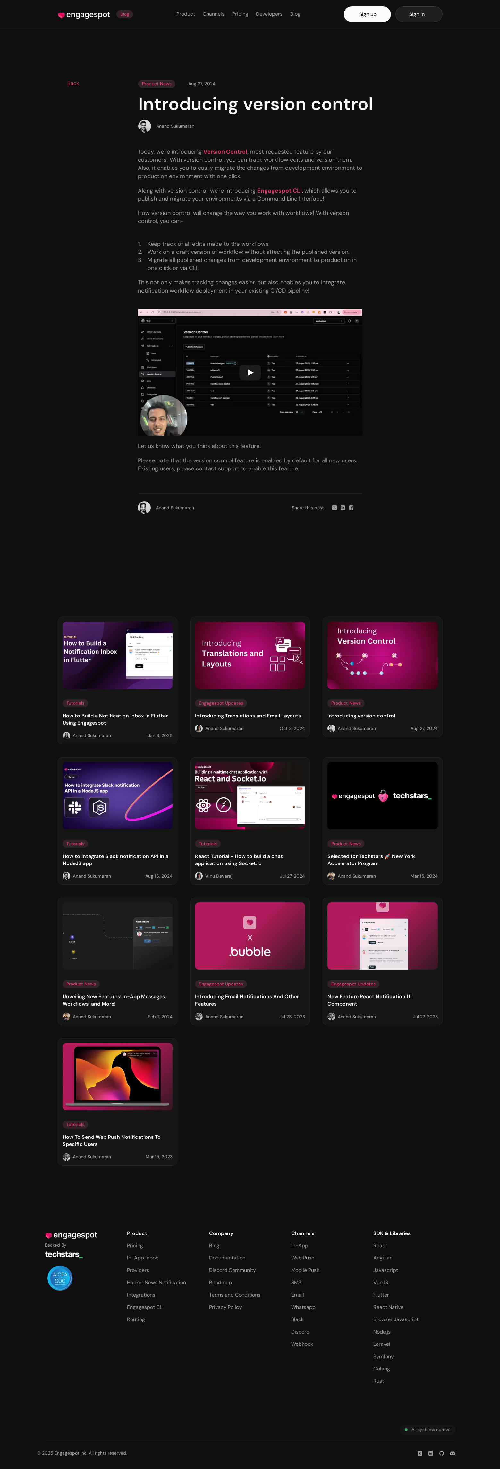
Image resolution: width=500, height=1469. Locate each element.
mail (299, 1295)
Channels (214, 14)
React (380, 1245)
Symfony (383, 1356)
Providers (138, 1270)
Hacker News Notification (156, 1282)
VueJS (380, 1282)
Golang (381, 1368)
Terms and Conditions (234, 1295)
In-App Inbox (142, 1257)
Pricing (240, 14)
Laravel (381, 1344)
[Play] (250, 372)
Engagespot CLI (145, 1307)
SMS (296, 1282)
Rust (378, 1381)
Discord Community (232, 1270)
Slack (297, 1319)
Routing (136, 1319)
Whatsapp (303, 1307)
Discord (300, 1331)
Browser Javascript (396, 1319)
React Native (388, 1307)
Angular (382, 1257)
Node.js (382, 1331)
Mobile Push (305, 1270)
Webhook (302, 1344)
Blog (295, 14)
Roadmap (220, 1282)
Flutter (381, 1295)
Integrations (141, 1295)
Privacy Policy (225, 1307)
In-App (299, 1245)
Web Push (302, 1257)
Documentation (227, 1257)
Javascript (385, 1270)
